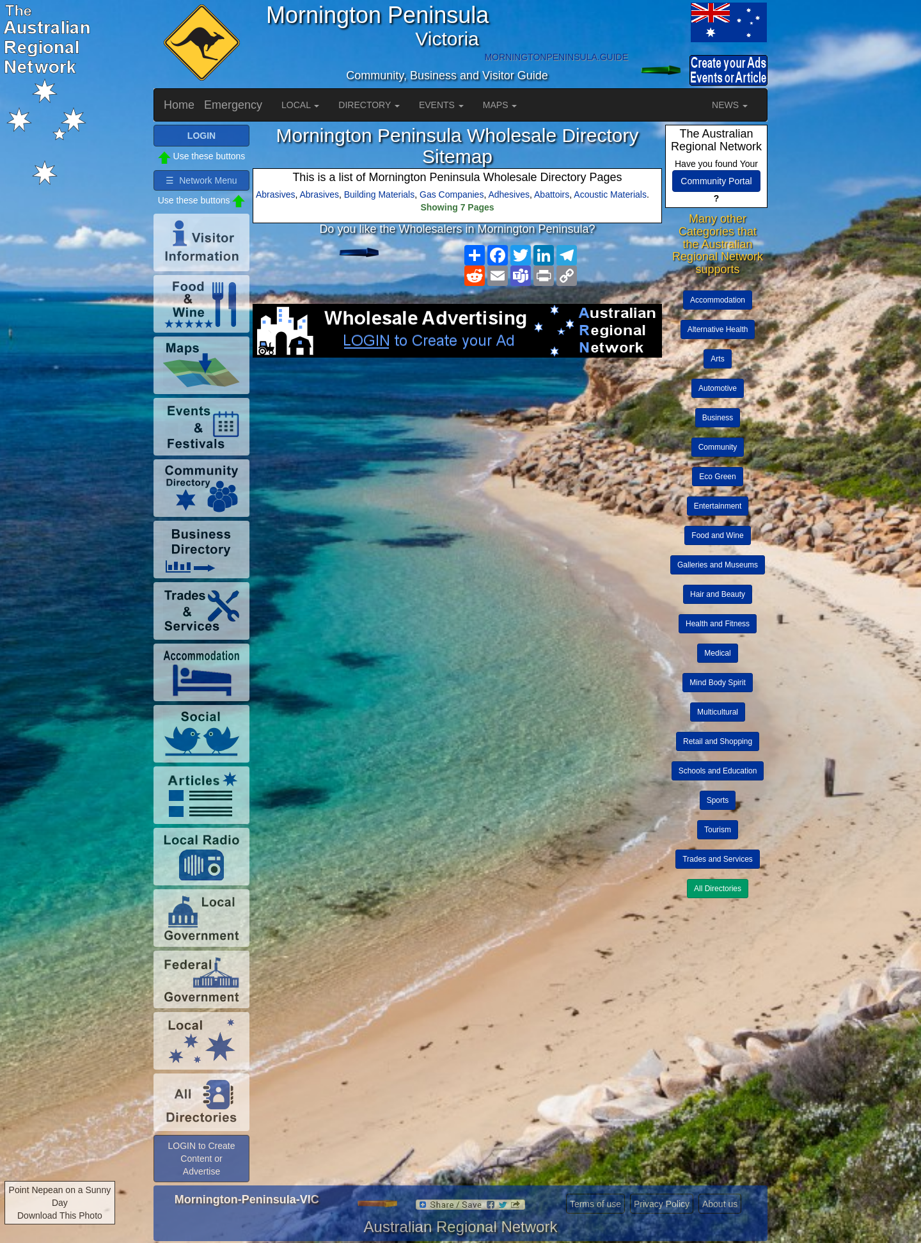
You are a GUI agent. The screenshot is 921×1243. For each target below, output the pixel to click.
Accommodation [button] (717, 300)
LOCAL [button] (300, 105)
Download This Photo (59, 1215)
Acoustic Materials (610, 194)
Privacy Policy (661, 1204)
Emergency (233, 105)
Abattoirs (551, 194)
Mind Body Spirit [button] (717, 682)
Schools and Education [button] (718, 770)
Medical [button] (717, 653)
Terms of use (595, 1204)
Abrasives (275, 194)
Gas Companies (452, 194)
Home (179, 105)
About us (719, 1204)
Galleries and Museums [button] (717, 564)
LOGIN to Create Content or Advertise (201, 1158)
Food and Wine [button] (717, 535)
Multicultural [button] (717, 712)
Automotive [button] (717, 388)
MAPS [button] (500, 105)
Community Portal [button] (716, 181)
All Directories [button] (717, 888)
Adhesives (509, 194)
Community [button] (717, 447)
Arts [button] (717, 358)
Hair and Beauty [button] (717, 594)
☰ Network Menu (201, 180)
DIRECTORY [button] (369, 105)
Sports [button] (718, 800)
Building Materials (379, 194)
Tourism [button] (717, 829)
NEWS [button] (730, 105)
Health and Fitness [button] (718, 623)
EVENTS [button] (441, 105)
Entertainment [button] (718, 506)
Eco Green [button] (717, 476)
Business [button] (718, 417)
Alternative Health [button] (718, 329)
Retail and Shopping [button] (717, 741)
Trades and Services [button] (717, 859)
